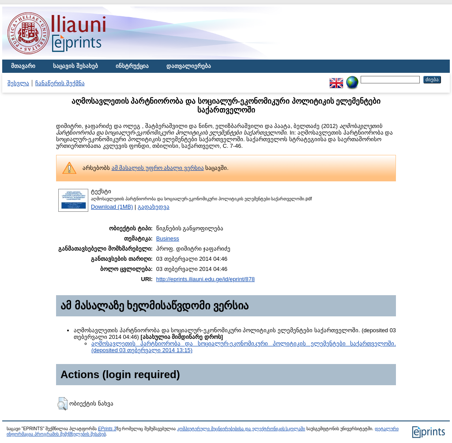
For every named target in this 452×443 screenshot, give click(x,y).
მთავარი (23, 66)
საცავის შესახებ (75, 66)
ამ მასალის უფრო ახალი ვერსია (158, 168)
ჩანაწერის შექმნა (60, 83)
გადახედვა (154, 206)
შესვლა (18, 83)
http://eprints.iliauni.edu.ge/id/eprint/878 (205, 279)
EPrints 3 (107, 428)
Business (167, 238)
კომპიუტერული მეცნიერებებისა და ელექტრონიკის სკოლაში (241, 428)
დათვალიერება (188, 66)
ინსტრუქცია (132, 66)
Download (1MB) (112, 206)
